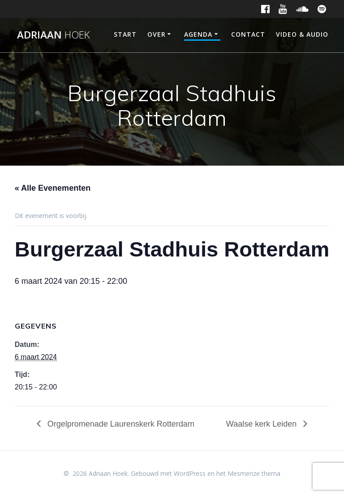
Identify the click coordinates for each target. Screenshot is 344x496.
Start (125, 34)
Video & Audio (302, 34)
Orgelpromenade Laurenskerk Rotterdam (119, 423)
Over (156, 34)
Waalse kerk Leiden (262, 423)
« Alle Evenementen (52, 188)
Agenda (198, 34)
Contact (248, 34)
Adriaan (53, 35)
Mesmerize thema (254, 473)
